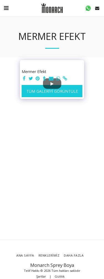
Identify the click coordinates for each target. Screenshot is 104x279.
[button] (6, 8)
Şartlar (41, 276)
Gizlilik (60, 276)
